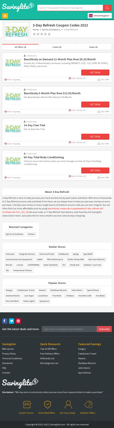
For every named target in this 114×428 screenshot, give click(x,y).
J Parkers (70, 295)
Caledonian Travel (25, 290)
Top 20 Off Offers (48, 348)
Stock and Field (46, 253)
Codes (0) (56, 47)
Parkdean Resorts (58, 290)
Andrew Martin (13, 295)
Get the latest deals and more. (20, 329)
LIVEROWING (33, 264)
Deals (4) (93, 47)
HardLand (74, 264)
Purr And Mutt (12, 301)
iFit (63, 264)
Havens (42, 290)
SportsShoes (93, 290)
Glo (7, 270)
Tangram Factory (27, 253)
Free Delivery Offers (50, 353)
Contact (6, 372)
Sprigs (76, 253)
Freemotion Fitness (22, 270)
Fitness (31, 234)
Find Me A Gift (85, 295)
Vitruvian (10, 253)
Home (36, 29)
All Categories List (49, 363)
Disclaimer (7, 363)
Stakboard (63, 253)
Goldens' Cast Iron (92, 264)
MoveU (9, 264)
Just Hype (29, 295)
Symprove (44, 301)
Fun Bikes (100, 295)
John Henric (77, 290)
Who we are (8, 348)
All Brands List (47, 358)
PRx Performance (55, 259)
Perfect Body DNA (76, 259)
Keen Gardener (51, 264)
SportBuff (87, 253)
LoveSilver (43, 295)
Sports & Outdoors (51, 29)
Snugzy (9, 290)
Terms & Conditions (12, 358)
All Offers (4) (20, 47)
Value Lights (29, 301)
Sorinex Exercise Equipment (19, 259)
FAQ (4, 367)
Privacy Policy (9, 353)
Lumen (20, 264)
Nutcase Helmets (96, 259)
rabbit (40, 259)
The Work (56, 295)
